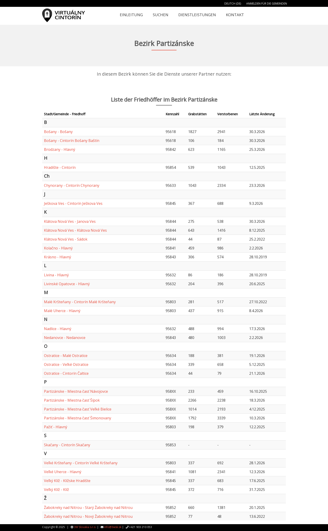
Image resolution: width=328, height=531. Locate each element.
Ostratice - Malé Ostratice (65, 355)
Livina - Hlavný (56, 274)
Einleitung (131, 14)
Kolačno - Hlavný (58, 248)
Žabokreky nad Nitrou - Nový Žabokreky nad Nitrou (88, 516)
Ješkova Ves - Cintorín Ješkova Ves (73, 203)
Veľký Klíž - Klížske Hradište (67, 480)
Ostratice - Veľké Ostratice (66, 364)
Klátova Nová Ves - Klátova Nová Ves (75, 230)
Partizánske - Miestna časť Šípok (72, 400)
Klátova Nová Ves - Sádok (65, 239)
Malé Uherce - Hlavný (62, 310)
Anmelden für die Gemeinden (266, 3)
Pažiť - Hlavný (55, 426)
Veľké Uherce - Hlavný (62, 471)
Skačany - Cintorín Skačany (67, 444)
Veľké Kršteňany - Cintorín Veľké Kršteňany (81, 462)
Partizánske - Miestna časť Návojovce (76, 391)
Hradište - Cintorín (60, 167)
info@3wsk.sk (112, 527)
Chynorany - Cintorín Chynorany (71, 185)
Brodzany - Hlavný (59, 149)
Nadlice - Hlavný (57, 328)
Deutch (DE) (232, 3)
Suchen (160, 14)
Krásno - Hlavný (57, 256)
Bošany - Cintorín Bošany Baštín (71, 140)
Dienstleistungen (197, 14)
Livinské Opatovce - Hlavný (67, 283)
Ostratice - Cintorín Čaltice (66, 373)
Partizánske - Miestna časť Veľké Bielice (77, 409)
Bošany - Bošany (58, 131)
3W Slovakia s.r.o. (85, 527)
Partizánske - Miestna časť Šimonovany (77, 418)
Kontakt (235, 14)
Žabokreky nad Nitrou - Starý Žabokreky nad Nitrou (88, 507)
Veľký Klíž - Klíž (56, 489)
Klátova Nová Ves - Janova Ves (70, 221)
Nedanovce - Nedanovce (64, 337)
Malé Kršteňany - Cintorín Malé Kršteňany (80, 301)
